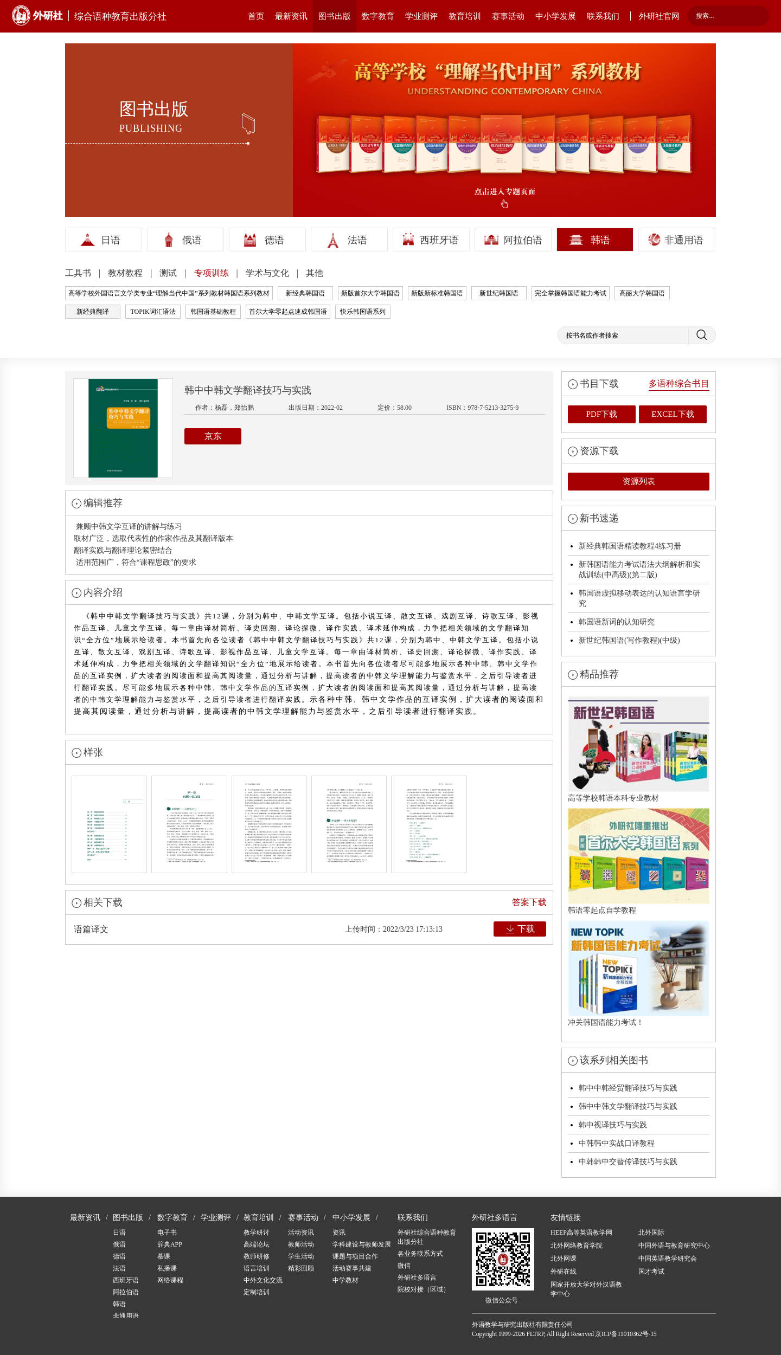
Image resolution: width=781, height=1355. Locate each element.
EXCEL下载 (672, 414)
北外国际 (651, 1232)
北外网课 (563, 1258)
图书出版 (334, 16)
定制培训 (257, 1292)
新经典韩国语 (305, 293)
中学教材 (345, 1280)
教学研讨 (257, 1232)
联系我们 (603, 16)
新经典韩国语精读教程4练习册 (630, 546)
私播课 (167, 1268)
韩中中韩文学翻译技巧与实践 (628, 1106)
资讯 (338, 1232)
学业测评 (421, 16)
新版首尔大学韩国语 (370, 293)
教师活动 (301, 1244)
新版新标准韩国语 (437, 293)
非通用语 (683, 240)
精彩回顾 (301, 1268)
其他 (314, 273)
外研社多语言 (417, 1277)
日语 (110, 240)
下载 (526, 928)
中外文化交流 (263, 1280)
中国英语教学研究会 (667, 1258)
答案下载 (529, 902)
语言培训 (257, 1268)
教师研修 (257, 1256)
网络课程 (170, 1280)
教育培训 (465, 16)
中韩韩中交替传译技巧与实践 (628, 1162)
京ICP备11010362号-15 (625, 1334)
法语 (357, 240)
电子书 (167, 1232)
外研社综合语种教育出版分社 (427, 1237)
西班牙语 (439, 240)
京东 (213, 436)
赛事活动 (508, 16)
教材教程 (126, 273)
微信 (404, 1265)
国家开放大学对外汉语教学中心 (586, 1289)
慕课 (163, 1256)
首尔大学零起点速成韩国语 (288, 311)
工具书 (79, 273)
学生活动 (301, 1256)
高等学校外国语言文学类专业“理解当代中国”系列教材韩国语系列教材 (169, 293)
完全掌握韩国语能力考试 (570, 293)
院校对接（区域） (424, 1289)
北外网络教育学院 (576, 1245)
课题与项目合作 (355, 1256)
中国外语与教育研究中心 (674, 1245)
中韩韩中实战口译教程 (617, 1143)
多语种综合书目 (679, 383)
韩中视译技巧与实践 (613, 1125)
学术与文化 (268, 273)
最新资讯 (291, 16)
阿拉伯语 (522, 240)
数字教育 (378, 16)
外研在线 (563, 1271)
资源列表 (639, 481)
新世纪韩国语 (498, 293)
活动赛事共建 (352, 1268)
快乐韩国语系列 (363, 311)
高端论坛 (257, 1244)
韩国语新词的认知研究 (617, 622)
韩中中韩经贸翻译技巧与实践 (628, 1088)
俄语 (192, 240)
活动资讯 (301, 1232)
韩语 (600, 240)
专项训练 (212, 273)
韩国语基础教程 (213, 311)
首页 (256, 16)
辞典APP (169, 1244)
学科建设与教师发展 (361, 1244)
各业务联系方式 (420, 1253)
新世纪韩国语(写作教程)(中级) (629, 640)
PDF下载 (602, 414)
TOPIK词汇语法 (152, 311)
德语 (274, 240)
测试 (169, 273)
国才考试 (651, 1271)
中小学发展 (555, 16)
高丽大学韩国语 (642, 293)
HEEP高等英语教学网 (581, 1232)
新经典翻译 (92, 311)
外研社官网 (659, 16)
